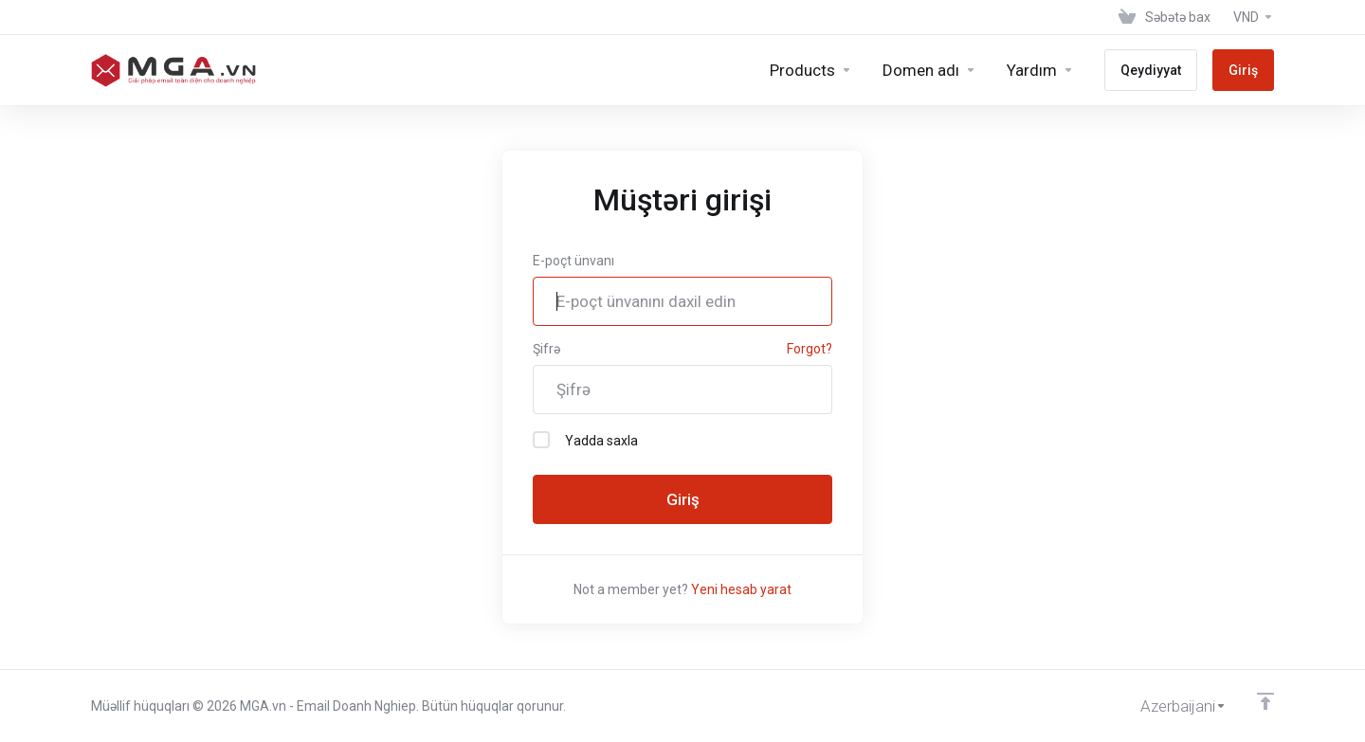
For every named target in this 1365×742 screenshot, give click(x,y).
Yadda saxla (585, 439)
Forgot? (809, 348)
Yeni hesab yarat (741, 589)
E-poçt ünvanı (573, 260)
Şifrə (546, 348)
